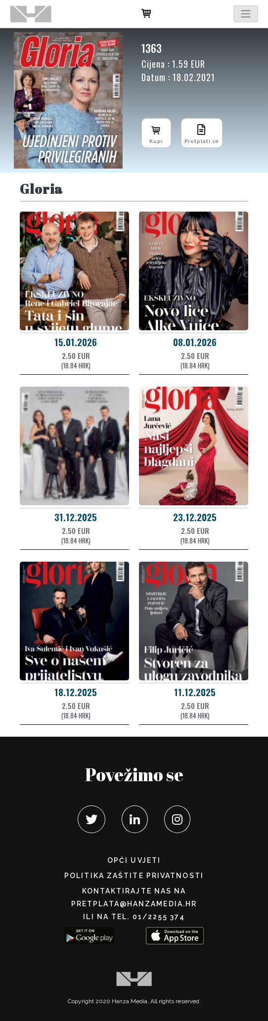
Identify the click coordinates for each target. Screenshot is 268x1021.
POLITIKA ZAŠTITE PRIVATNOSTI (134, 876)
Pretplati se (201, 133)
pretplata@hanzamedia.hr (134, 904)
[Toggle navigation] (245, 13)
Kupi (156, 133)
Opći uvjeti (134, 860)
